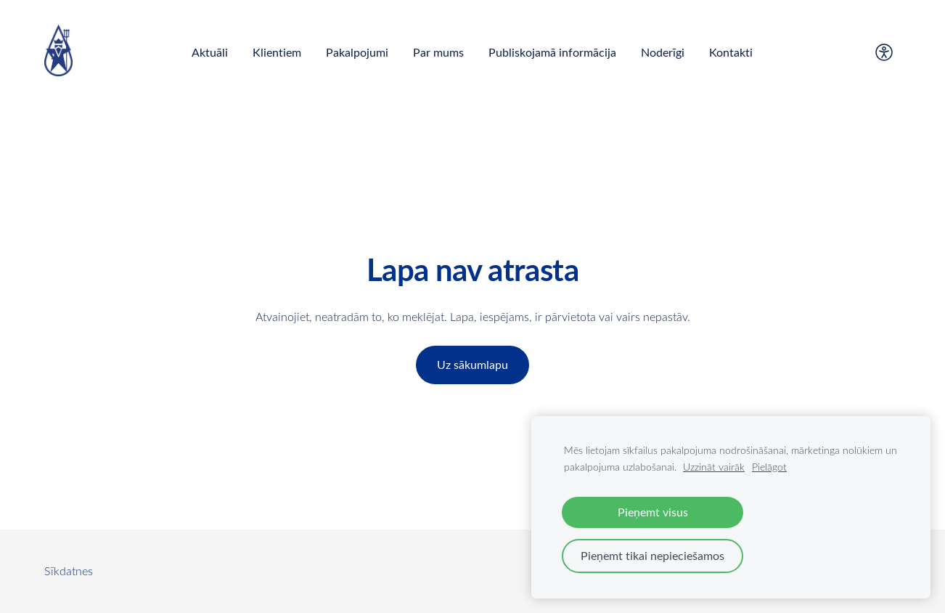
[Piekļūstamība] (884, 52)
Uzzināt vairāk (714, 467)
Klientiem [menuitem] (277, 52)
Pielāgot (769, 467)
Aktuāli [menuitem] (210, 52)
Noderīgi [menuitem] (662, 52)
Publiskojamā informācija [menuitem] (552, 52)
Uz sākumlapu (472, 365)
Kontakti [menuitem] (731, 52)
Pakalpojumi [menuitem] (357, 52)
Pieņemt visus (653, 512)
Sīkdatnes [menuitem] (68, 571)
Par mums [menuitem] (438, 52)
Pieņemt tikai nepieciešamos (652, 556)
